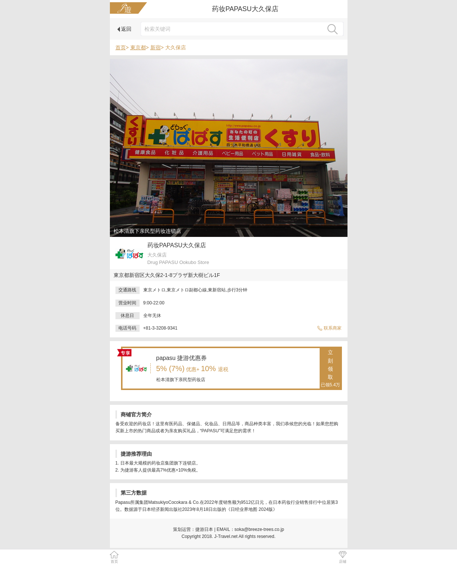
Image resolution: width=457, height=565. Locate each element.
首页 (120, 47)
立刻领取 (330, 369)
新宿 (155, 47)
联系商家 (329, 328)
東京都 (138, 47)
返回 (124, 29)
